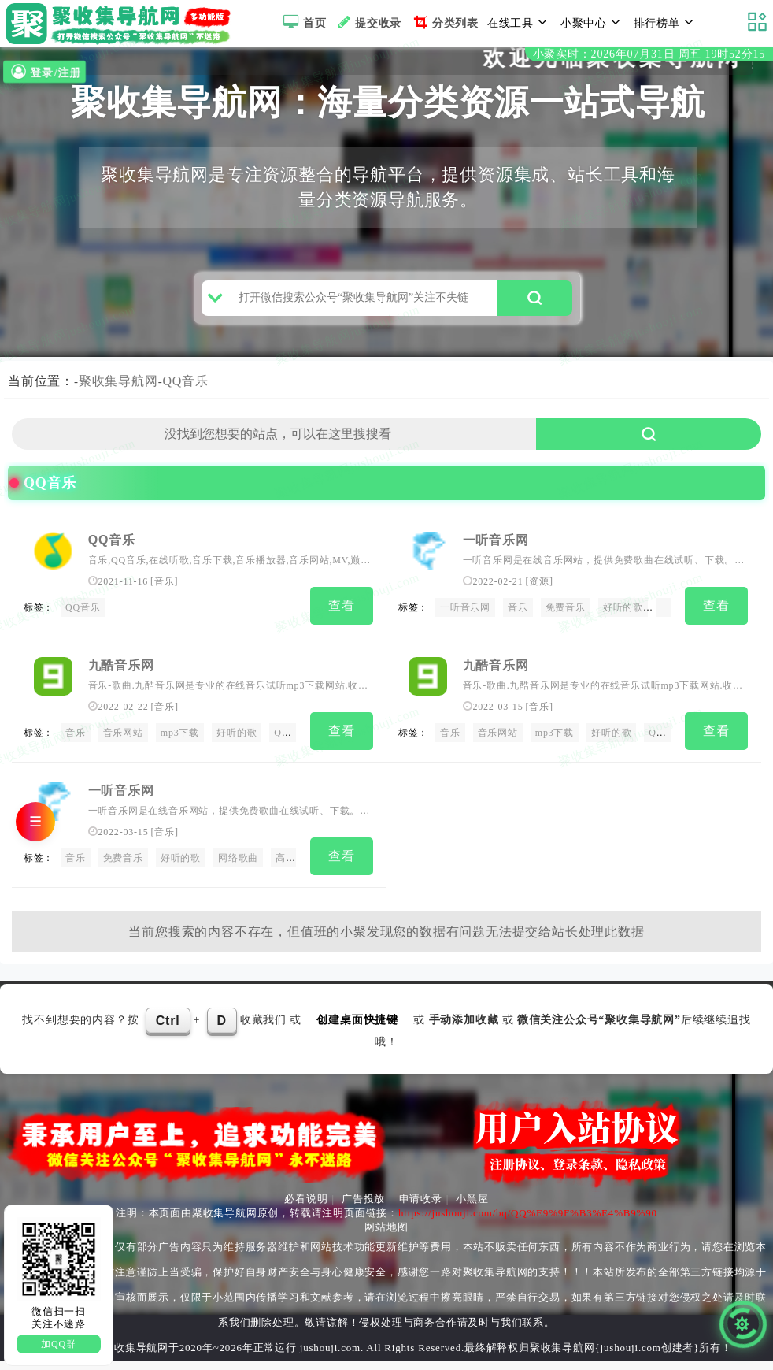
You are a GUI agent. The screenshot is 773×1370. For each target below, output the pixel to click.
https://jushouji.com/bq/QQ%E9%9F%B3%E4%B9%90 (527, 1222)
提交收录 (368, 22)
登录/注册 (44, 72)
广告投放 (363, 1208)
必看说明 (305, 1208)
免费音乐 (566, 628)
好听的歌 (623, 628)
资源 (539, 602)
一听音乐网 (496, 561)
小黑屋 (472, 1208)
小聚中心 (592, 22)
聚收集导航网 (118, 402)
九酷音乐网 (121, 682)
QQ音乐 (186, 402)
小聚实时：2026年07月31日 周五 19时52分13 (649, 54)
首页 (302, 22)
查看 (341, 626)
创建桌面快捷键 (357, 1029)
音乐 (164, 602)
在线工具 (519, 22)
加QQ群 (58, 1344)
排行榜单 (666, 22)
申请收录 (420, 1208)
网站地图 (386, 1236)
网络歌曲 (238, 872)
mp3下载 (180, 750)
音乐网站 (123, 750)
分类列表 (444, 22)
